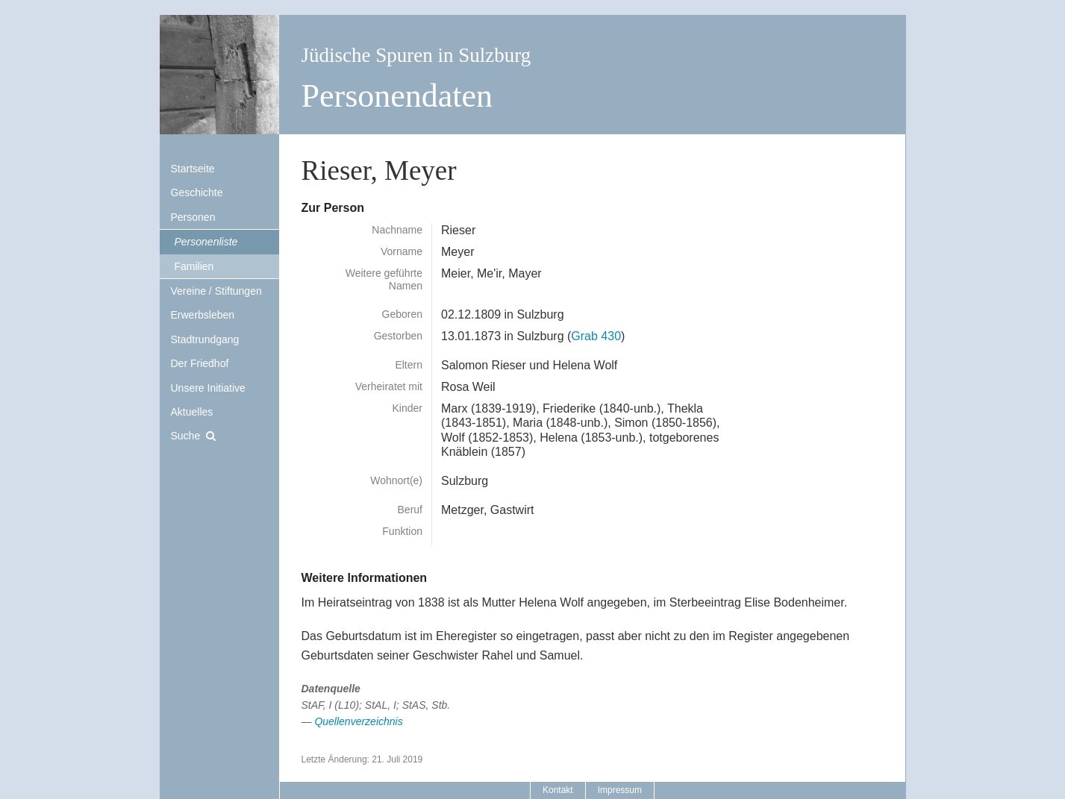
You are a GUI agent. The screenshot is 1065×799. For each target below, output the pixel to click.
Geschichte (197, 192)
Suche (186, 436)
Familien (194, 266)
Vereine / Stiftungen (216, 291)
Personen (193, 217)
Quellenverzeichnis (358, 721)
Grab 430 (596, 336)
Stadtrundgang (205, 339)
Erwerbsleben (203, 315)
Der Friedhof (200, 363)
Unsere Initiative (208, 388)
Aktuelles (192, 412)
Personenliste (206, 242)
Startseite (193, 169)
